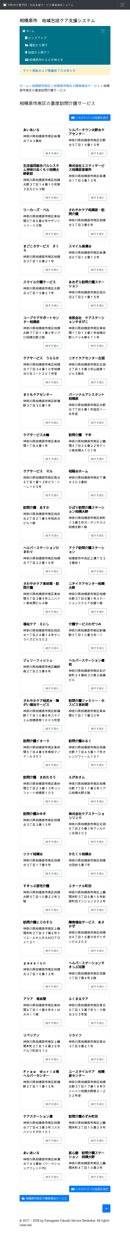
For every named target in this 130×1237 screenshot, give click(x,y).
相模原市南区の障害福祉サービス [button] (44, 1198)
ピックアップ (36, 38)
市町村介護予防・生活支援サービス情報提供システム (38, 5)
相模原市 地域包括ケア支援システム (57, 20)
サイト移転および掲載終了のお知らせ (49, 70)
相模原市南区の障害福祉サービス (77, 85)
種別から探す (36, 45)
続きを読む (52, 153)
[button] (106, 1208)
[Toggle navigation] (122, 4)
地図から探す (36, 52)
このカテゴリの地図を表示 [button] (89, 117)
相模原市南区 (41, 85)
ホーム (28, 31)
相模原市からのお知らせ (44, 59)
